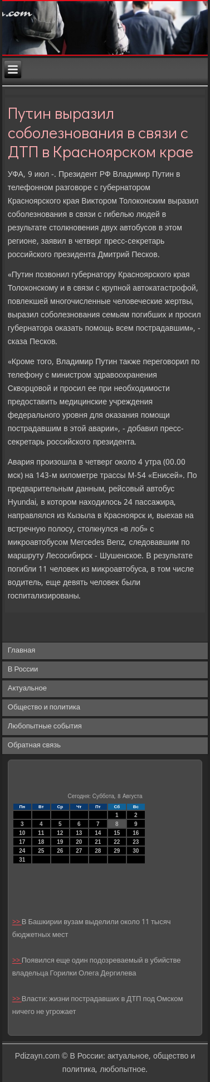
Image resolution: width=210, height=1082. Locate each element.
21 (98, 842)
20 (79, 842)
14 (98, 833)
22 (117, 842)
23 (136, 842)
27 (79, 851)
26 (60, 851)
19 (60, 842)
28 (98, 851)
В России (23, 669)
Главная (21, 650)
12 (60, 833)
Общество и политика (44, 707)
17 (22, 842)
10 (22, 833)
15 (117, 833)
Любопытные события (45, 726)
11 (41, 833)
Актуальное (27, 688)
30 (136, 851)
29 (117, 851)
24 (22, 851)
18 (41, 842)
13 (79, 833)
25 (41, 851)
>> (17, 922)
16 (136, 833)
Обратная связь (34, 745)
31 (22, 860)
